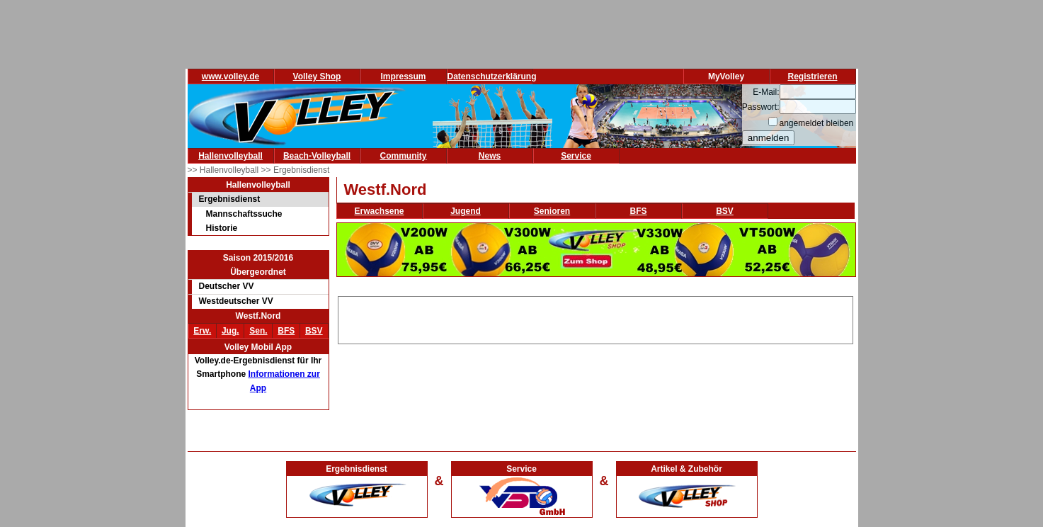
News (490, 156)
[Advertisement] (595, 318)
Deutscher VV (226, 286)
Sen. (258, 331)
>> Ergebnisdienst (295, 170)
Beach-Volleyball (316, 156)
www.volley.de (230, 76)
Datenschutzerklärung (492, 76)
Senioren (552, 211)
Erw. (202, 331)
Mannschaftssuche (244, 214)
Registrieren (812, 76)
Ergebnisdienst (230, 199)
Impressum (403, 76)
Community (403, 156)
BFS (286, 331)
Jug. (230, 331)
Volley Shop (317, 76)
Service (576, 156)
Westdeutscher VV (236, 301)
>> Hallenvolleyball (224, 170)
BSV (314, 331)
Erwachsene (379, 211)
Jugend (465, 211)
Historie (222, 228)
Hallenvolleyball (230, 156)
